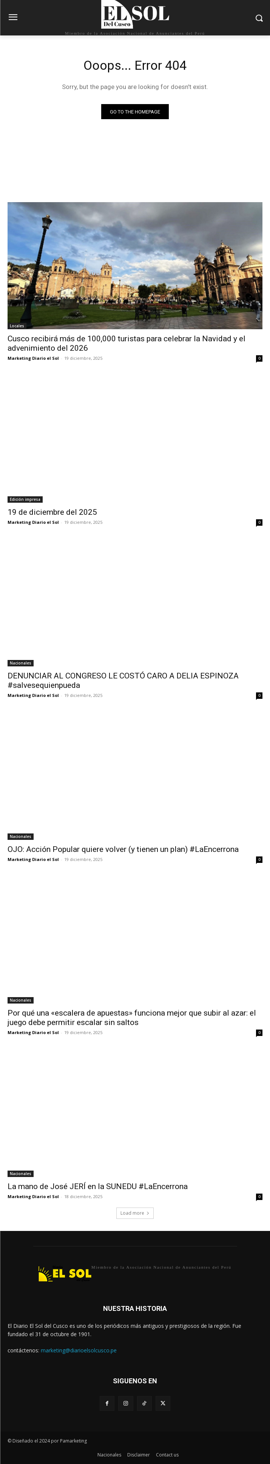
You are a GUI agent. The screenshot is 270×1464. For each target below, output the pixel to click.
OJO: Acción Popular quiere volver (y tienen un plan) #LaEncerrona (123, 849)
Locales (17, 325)
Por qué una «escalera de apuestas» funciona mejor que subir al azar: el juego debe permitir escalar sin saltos (132, 1017)
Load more (135, 1213)
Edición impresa (25, 499)
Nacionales (20, 663)
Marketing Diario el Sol (33, 358)
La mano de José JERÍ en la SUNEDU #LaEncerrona (98, 1186)
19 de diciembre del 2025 (52, 512)
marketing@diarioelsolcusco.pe (79, 1350)
